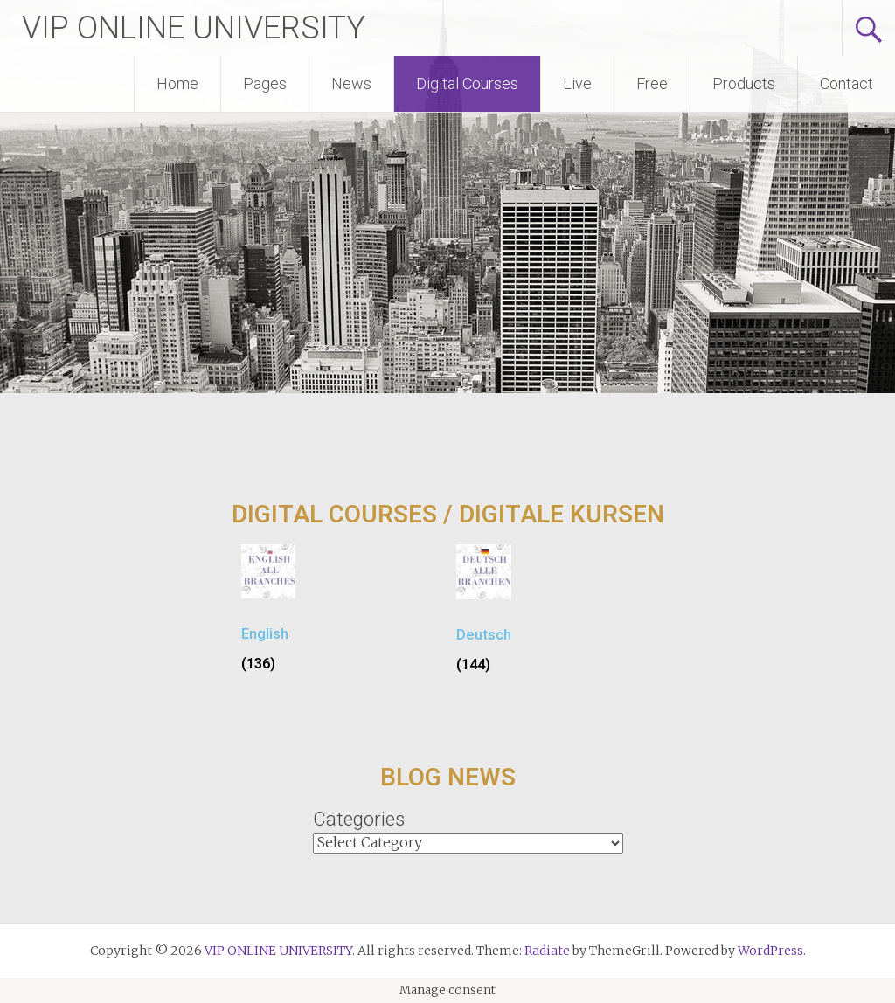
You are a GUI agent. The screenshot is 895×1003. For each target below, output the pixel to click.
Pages (265, 83)
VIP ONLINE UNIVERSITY (193, 28)
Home (177, 83)
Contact (846, 83)
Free (652, 83)
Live (577, 83)
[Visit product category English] (268, 615)
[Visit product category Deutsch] (483, 615)
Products (743, 83)
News (351, 83)
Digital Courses (467, 83)
